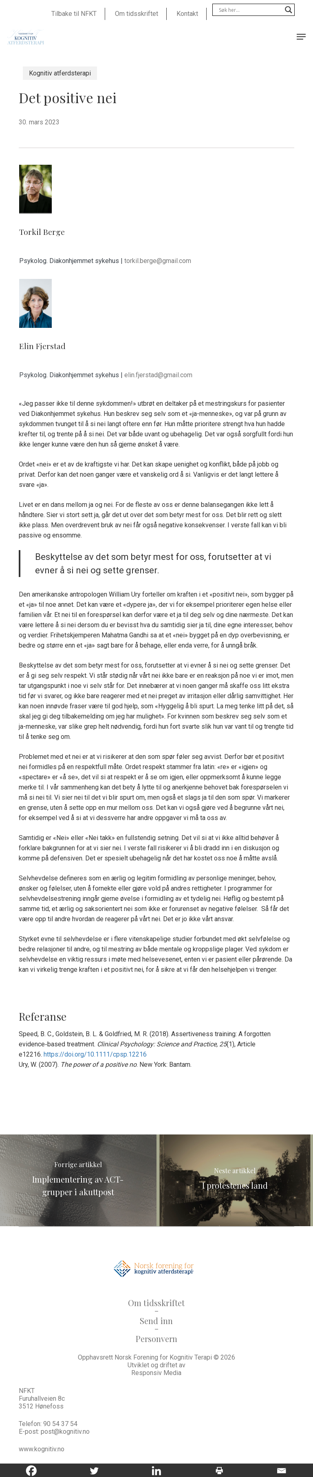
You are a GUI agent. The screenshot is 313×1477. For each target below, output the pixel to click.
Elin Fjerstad (42, 346)
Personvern (156, 1338)
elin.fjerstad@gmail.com (158, 375)
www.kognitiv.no (41, 1449)
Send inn (156, 1321)
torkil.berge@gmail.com (157, 261)
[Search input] (250, 9)
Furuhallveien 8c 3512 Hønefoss (42, 1402)
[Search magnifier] (288, 9)
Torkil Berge (42, 231)
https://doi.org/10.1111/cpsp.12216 (95, 1054)
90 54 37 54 (60, 1424)
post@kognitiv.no (65, 1431)
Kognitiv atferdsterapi (60, 73)
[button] (301, 37)
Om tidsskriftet (156, 1303)
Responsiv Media (156, 1373)
